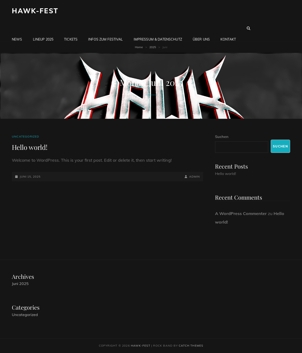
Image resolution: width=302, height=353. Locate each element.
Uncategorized (25, 136)
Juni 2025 (20, 283)
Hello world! (29, 147)
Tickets (71, 28)
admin (194, 176)
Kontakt (228, 28)
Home (139, 47)
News (17, 28)
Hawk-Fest (35, 11)
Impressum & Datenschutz (158, 28)
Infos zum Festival (105, 28)
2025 (152, 47)
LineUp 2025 (43, 28)
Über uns (201, 28)
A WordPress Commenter (241, 213)
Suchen (222, 136)
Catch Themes (191, 345)
